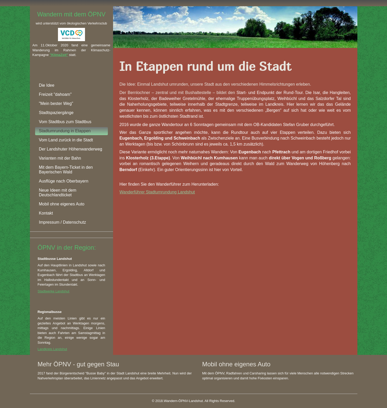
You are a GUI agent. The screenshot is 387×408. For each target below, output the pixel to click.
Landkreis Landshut (52, 349)
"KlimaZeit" (59, 55)
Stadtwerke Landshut (53, 291)
